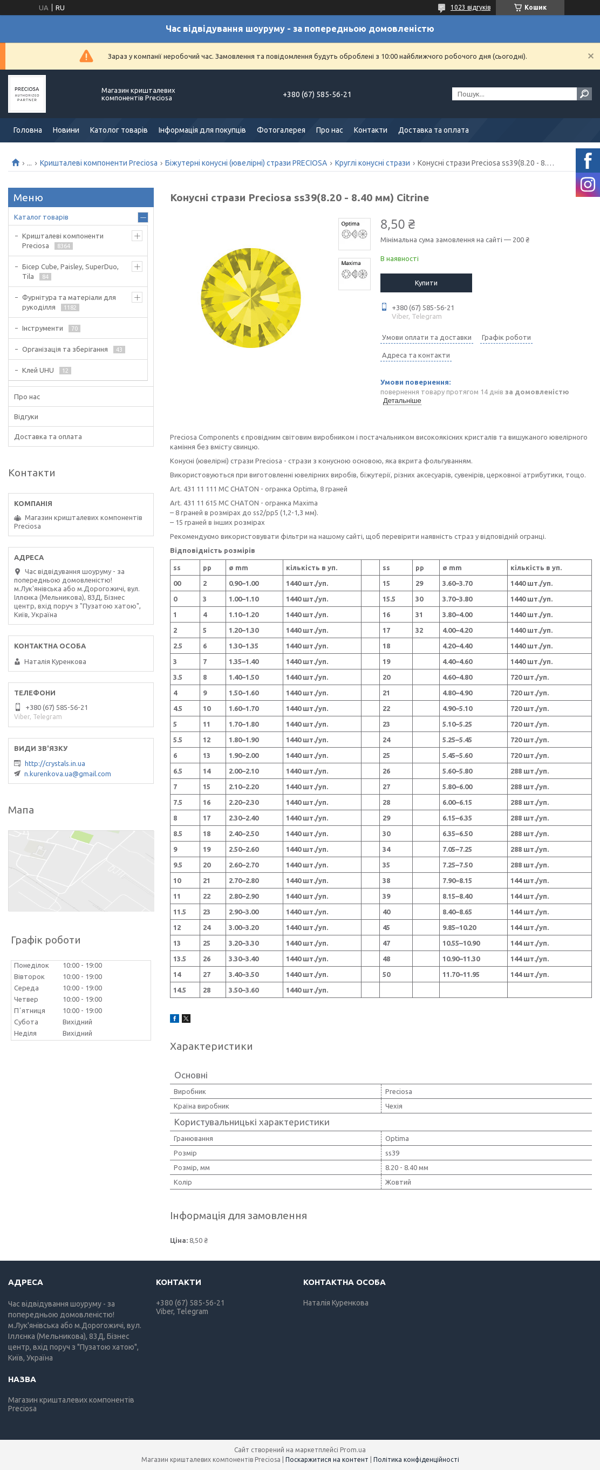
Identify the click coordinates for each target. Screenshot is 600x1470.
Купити (426, 282)
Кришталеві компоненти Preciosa (99, 163)
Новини (66, 130)
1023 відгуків (470, 7)
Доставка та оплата (433, 130)
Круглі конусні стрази (372, 163)
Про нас (329, 130)
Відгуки (26, 416)
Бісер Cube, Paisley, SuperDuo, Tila (70, 271)
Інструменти (42, 328)
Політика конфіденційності (416, 1459)
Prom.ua (353, 1449)
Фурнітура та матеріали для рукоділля (69, 302)
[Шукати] (584, 93)
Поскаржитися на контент (327, 1459)
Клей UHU (38, 370)
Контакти (370, 130)
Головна (27, 130)
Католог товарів (119, 130)
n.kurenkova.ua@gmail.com (67, 773)
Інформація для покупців (202, 130)
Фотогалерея (281, 130)
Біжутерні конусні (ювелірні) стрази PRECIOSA (246, 163)
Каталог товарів (41, 217)
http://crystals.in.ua (55, 763)
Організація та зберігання (65, 349)
